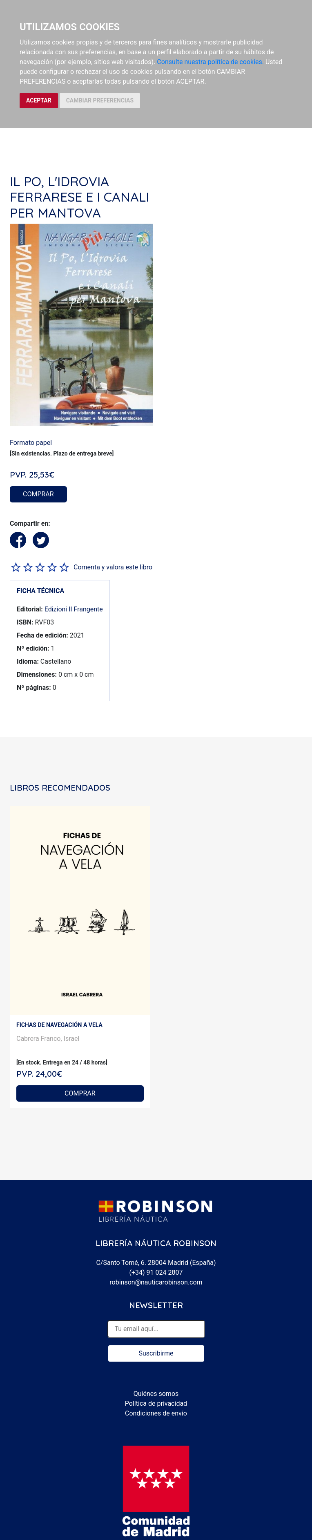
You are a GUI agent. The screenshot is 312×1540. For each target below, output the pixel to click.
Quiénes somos (156, 1394)
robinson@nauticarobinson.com (155, 1282)
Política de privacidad (156, 1403)
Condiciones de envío (156, 1413)
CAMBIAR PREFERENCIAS (100, 100)
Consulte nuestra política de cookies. (210, 62)
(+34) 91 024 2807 (156, 1272)
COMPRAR (38, 494)
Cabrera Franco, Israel (47, 1038)
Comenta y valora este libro (113, 567)
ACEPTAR (38, 100)
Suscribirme (155, 1353)
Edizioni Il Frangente (74, 609)
